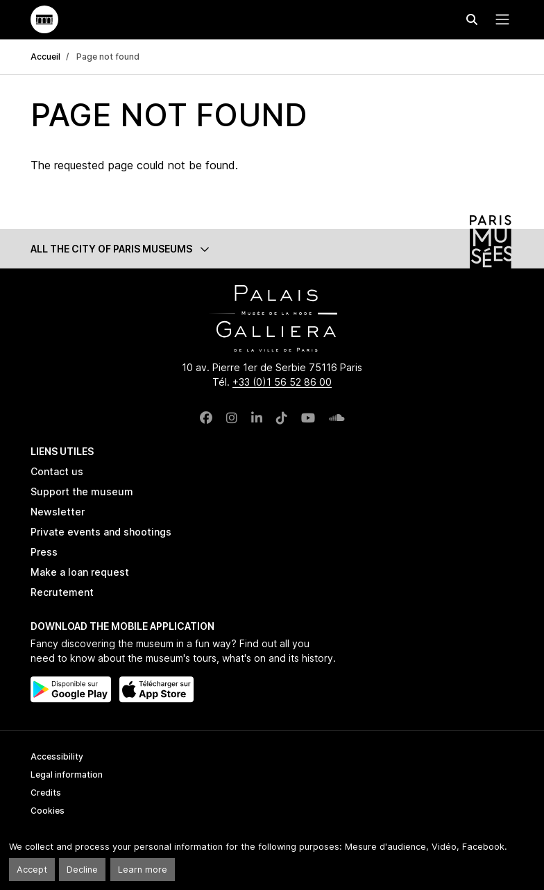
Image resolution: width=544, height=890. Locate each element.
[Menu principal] (499, 19)
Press (44, 552)
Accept (32, 869)
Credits (46, 792)
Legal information (67, 774)
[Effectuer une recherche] (472, 19)
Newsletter (58, 511)
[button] (272, 248)
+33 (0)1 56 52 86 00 (282, 382)
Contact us (57, 471)
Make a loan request (80, 572)
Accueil (45, 56)
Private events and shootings (101, 532)
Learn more (142, 869)
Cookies (48, 810)
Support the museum (82, 491)
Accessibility (57, 756)
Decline (82, 869)
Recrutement (62, 592)
